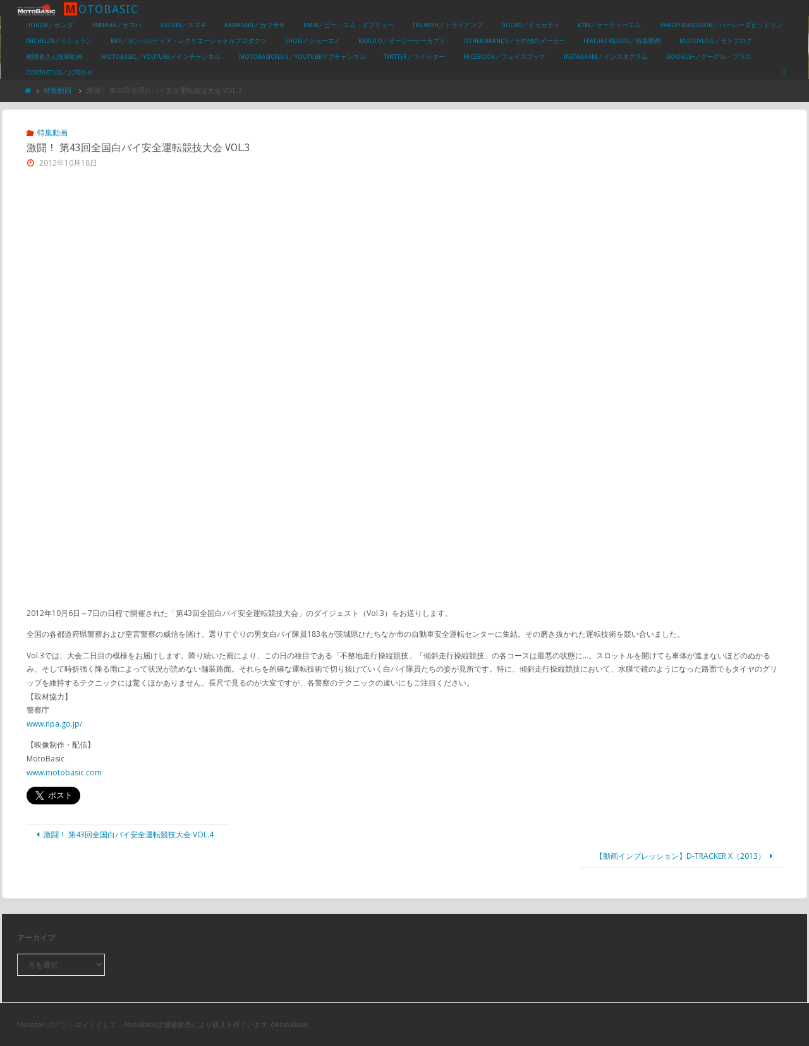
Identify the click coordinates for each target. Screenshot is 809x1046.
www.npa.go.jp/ (54, 723)
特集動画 (57, 90)
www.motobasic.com (64, 772)
